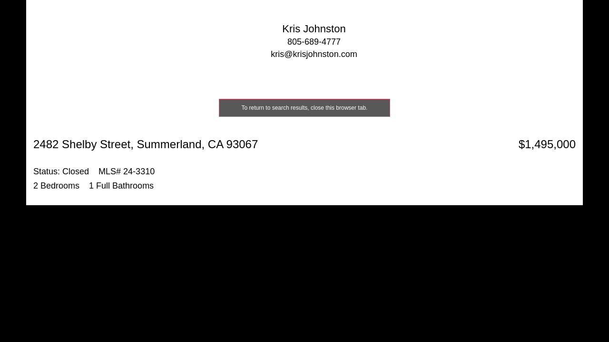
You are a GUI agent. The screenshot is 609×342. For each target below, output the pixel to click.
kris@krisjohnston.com (314, 54)
